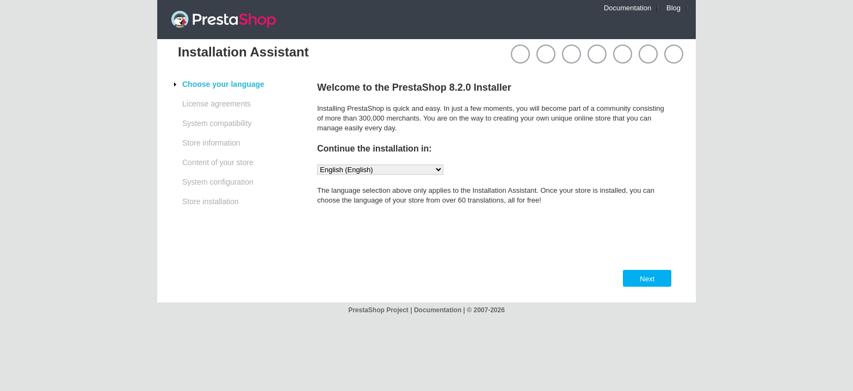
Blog (673, 8)
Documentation (627, 8)
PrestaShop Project (379, 310)
